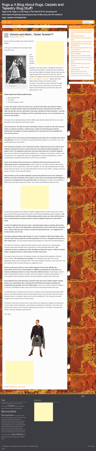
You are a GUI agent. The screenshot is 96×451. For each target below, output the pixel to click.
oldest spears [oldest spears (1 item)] (13, 431)
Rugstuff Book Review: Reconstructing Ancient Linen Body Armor (81, 38)
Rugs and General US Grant (79, 71)
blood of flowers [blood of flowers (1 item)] (18, 415)
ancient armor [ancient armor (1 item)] (16, 403)
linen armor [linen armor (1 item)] (6, 428)
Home (5, 22)
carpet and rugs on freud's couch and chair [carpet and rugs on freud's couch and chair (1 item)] (15, 417)
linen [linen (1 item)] (2, 428)
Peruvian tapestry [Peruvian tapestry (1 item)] (21, 431)
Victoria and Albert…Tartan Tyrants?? (31, 34)
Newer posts (63, 30)
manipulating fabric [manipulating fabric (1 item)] (10, 430)
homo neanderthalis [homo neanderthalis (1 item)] (17, 424)
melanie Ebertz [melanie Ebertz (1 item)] (18, 430)
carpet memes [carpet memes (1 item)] (17, 419)
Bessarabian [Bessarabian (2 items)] (7, 415)
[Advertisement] (50, 53)
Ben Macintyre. (44, 79)
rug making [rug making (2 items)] (16, 434)
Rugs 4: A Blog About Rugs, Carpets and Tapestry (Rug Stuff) (33, 6)
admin (15, 26)
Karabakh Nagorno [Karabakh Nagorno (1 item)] (14, 426)
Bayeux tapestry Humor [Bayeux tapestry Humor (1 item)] (16, 408)
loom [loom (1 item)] (11, 428)
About (9, 22)
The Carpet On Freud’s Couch (79, 73)
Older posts (6, 30)
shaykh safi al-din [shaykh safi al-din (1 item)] (9, 436)
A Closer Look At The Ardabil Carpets (81, 30)
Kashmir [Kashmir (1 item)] (21, 426)
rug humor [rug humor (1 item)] (3, 434)
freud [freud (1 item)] (17, 422)
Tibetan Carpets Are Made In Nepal (81, 55)
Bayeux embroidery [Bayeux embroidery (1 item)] (6, 408)
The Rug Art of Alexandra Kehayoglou (82, 57)
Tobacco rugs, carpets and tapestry (81, 75)
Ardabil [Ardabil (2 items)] (10, 406)
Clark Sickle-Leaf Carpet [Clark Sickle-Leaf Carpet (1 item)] (13, 421)
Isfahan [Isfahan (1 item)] (3, 426)
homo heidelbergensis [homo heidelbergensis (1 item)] (6, 424)
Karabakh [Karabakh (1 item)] (7, 426)
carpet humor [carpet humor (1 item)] (4, 419)
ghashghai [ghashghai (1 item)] (21, 422)
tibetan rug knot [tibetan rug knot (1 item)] (17, 436)
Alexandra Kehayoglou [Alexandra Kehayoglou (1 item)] (6, 403)
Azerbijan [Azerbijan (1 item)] (21, 406)
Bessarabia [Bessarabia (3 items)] (8, 411)
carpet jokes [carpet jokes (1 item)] (11, 419)
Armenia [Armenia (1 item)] (17, 406)
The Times (34, 79)
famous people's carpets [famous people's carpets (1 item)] (10, 422)
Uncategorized (13, 386)
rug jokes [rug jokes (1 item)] (9, 434)
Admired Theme (91, 446)
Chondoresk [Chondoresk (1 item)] (4, 421)
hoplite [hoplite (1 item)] (23, 424)
